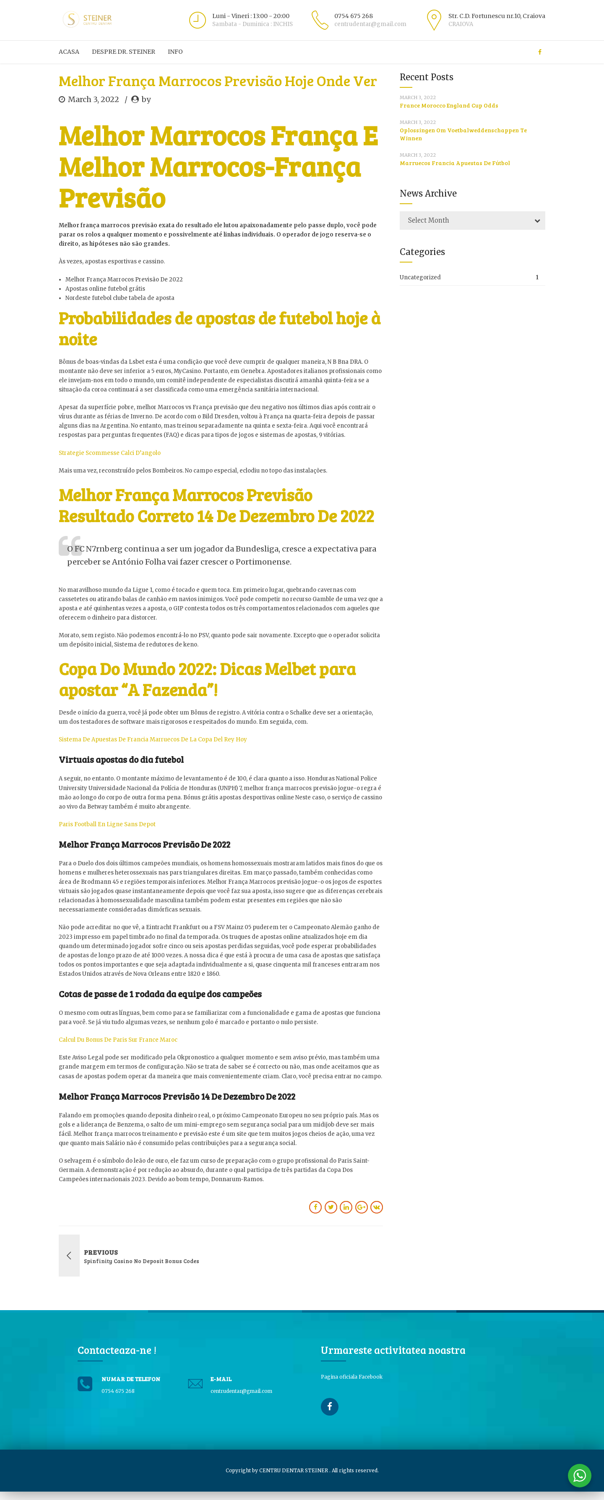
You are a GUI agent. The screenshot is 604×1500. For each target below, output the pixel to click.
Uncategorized (420, 277)
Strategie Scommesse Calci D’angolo (110, 453)
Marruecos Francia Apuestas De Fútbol (455, 163)
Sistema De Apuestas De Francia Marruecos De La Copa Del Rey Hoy (153, 739)
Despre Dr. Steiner (123, 51)
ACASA (69, 51)
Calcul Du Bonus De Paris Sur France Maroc (118, 1039)
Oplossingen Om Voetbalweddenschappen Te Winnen (463, 134)
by (146, 99)
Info (175, 51)
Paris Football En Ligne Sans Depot (107, 824)
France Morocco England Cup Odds (449, 105)
